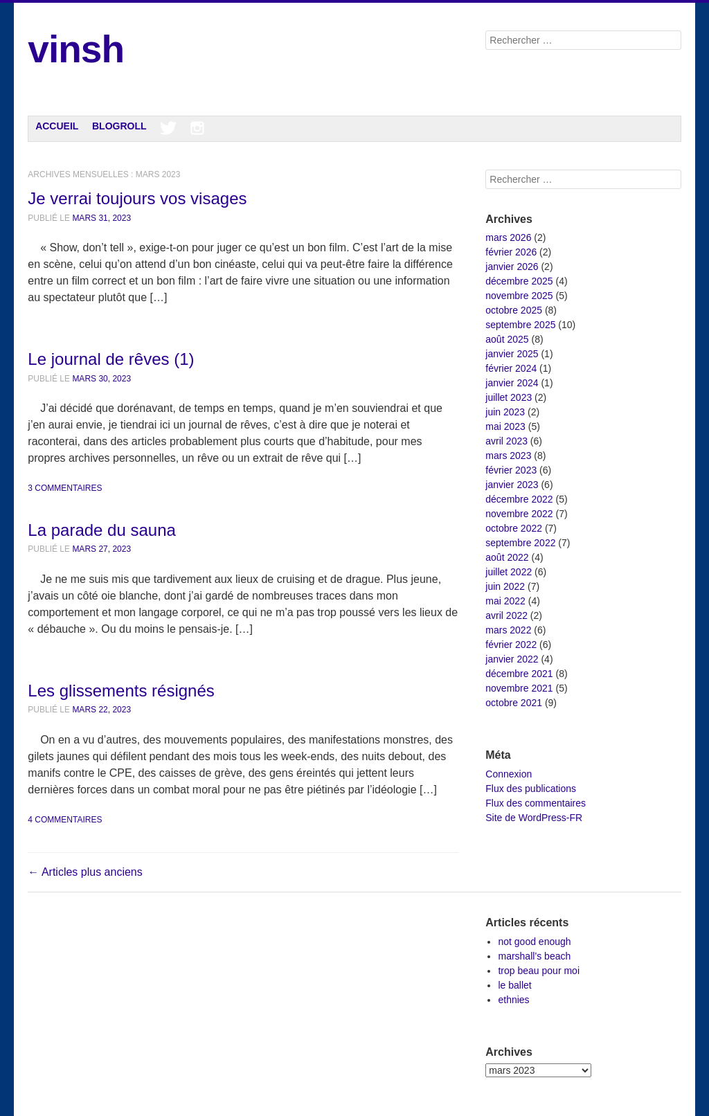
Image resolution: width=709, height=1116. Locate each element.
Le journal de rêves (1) (111, 359)
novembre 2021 (519, 688)
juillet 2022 (508, 571)
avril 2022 (506, 615)
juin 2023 (505, 411)
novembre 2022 (519, 513)
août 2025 (506, 339)
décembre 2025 (519, 281)
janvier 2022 (511, 659)
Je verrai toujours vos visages (137, 198)
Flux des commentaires (535, 803)
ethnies (513, 999)
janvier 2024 (511, 382)
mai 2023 (505, 426)
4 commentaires (65, 820)
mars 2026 (508, 237)
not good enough (534, 941)
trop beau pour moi (539, 970)
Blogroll (119, 126)
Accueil (56, 126)
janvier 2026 (511, 266)
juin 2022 (505, 586)
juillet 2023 (508, 397)
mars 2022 (508, 630)
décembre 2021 (519, 673)
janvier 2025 (511, 353)
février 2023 (511, 470)
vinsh (76, 49)
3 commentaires (65, 488)
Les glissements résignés (121, 690)
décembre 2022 (519, 499)
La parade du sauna (102, 530)
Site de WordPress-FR (533, 817)
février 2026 (511, 252)
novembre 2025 (519, 295)
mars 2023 (508, 455)
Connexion (508, 774)
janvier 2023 (511, 484)
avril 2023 (506, 441)
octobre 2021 (513, 702)
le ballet (514, 985)
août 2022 (506, 557)
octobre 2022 (513, 528)
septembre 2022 (520, 542)
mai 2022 (505, 600)
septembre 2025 (520, 324)
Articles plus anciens (85, 872)
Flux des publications (530, 788)
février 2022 (511, 644)
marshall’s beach (534, 956)
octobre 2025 (513, 310)
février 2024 (511, 368)
